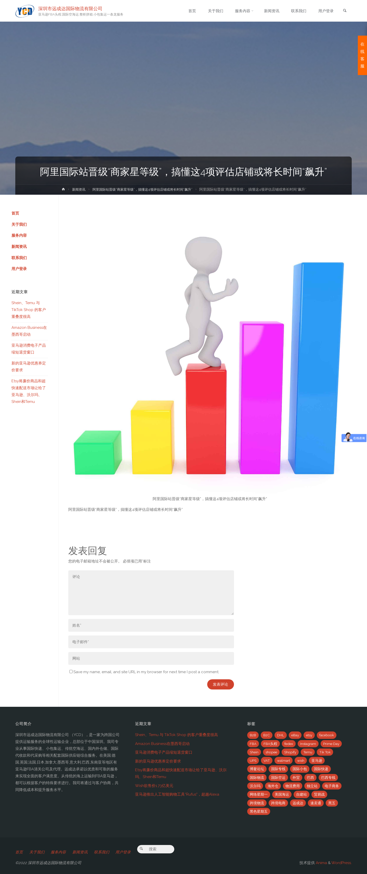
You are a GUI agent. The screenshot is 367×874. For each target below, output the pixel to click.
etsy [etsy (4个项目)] (309, 735)
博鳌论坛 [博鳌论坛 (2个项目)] (257, 769)
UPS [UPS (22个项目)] (253, 760)
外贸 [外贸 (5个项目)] (296, 778)
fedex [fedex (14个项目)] (288, 744)
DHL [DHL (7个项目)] (280, 735)
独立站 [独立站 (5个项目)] (312, 786)
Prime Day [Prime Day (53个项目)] (331, 744)
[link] (344, 11)
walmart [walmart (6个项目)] (283, 760)
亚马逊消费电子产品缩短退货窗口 (163, 752)
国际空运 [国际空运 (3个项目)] (278, 778)
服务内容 (19, 235)
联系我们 (19, 258)
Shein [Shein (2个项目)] (254, 752)
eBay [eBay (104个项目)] (295, 735)
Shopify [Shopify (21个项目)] (290, 752)
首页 (15, 213)
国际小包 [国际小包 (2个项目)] (300, 769)
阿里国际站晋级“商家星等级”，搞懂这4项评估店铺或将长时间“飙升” (142, 189)
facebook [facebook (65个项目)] (326, 735)
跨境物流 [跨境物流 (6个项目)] (257, 803)
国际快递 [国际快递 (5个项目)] (321, 769)
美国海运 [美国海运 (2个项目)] (282, 794)
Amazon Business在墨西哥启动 (162, 743)
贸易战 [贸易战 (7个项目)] (319, 794)
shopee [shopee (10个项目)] (271, 752)
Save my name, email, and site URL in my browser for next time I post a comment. (144, 672)
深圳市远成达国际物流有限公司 (71, 8)
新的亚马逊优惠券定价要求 (158, 761)
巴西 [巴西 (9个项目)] (310, 778)
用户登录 (19, 269)
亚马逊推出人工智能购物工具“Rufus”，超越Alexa (177, 794)
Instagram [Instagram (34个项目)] (308, 744)
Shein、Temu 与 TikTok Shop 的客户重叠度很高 (28, 310)
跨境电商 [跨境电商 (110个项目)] (278, 803)
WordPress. (341, 863)
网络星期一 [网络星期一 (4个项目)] (259, 794)
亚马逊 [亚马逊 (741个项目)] (316, 760)
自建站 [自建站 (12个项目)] (301, 794)
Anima (321, 863)
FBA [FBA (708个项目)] (253, 744)
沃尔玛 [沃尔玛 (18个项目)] (255, 786)
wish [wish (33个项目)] (300, 760)
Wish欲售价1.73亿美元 (154, 785)
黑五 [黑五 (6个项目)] (331, 803)
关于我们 (19, 224)
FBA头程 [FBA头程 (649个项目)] (270, 744)
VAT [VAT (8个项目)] (267, 760)
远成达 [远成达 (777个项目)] (298, 803)
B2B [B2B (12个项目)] (253, 735)
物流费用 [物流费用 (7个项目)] (292, 786)
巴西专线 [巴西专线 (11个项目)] (328, 778)
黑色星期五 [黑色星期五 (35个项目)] (259, 811)
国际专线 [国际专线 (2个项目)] (278, 769)
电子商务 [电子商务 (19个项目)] (332, 786)
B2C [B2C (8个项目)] (266, 735)
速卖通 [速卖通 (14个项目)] (315, 803)
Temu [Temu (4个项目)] (307, 752)
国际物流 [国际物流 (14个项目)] (257, 778)
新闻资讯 (75, 189)
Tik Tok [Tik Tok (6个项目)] (325, 752)
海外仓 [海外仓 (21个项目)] (273, 786)
